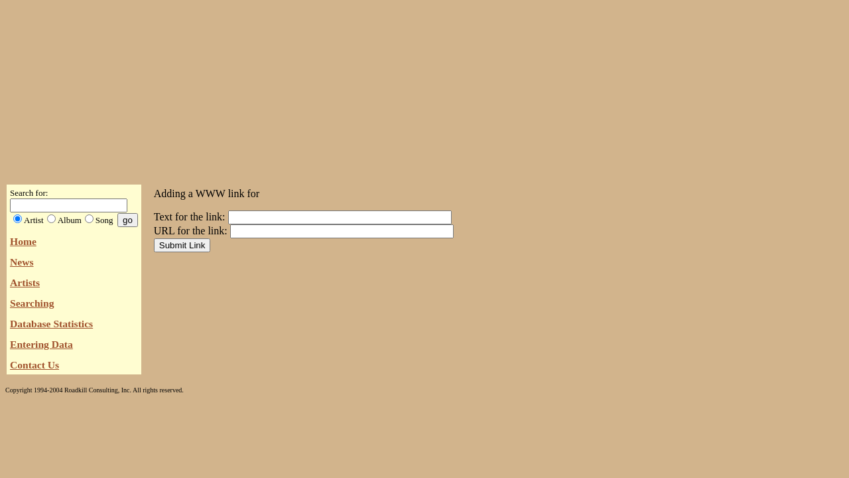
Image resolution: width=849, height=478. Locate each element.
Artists (25, 282)
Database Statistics (51, 323)
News (22, 262)
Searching (32, 303)
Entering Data (41, 344)
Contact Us (34, 364)
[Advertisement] (424, 88)
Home (23, 241)
